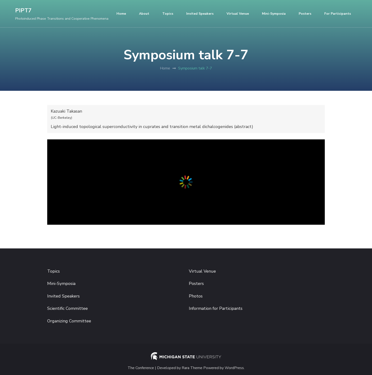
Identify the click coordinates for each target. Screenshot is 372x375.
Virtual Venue (238, 13)
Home (121, 13)
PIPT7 (23, 10)
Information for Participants (215, 308)
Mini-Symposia (274, 13)
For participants (337, 13)
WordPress (234, 368)
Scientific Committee (67, 308)
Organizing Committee (69, 321)
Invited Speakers (200, 13)
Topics (167, 13)
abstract (243, 126)
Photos (196, 296)
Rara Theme (192, 368)
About (144, 13)
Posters (305, 13)
